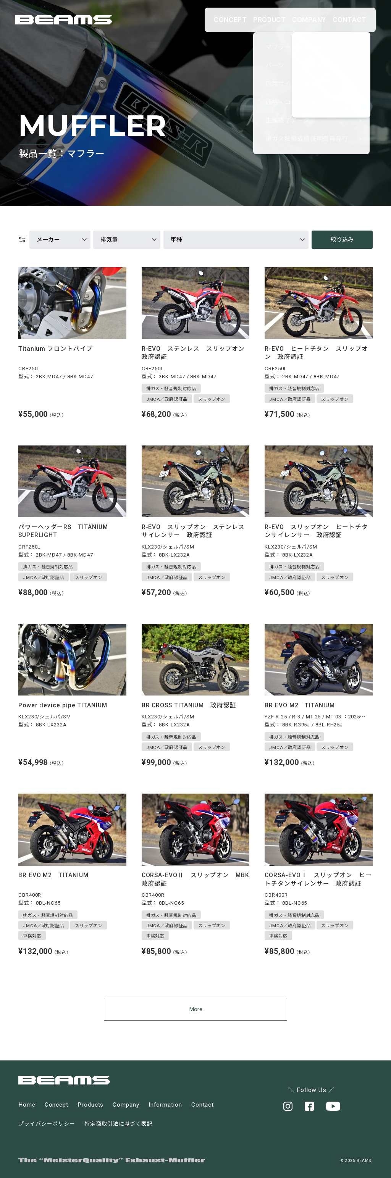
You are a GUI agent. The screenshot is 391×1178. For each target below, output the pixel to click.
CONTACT (342, 19)
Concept (56, 1104)
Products (90, 1104)
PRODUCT (231, 19)
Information (165, 1104)
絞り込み (342, 239)
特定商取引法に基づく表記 (118, 1124)
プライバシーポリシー (46, 1124)
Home (27, 1104)
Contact (202, 1104)
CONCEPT (176, 19)
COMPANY (286, 19)
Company (126, 1104)
